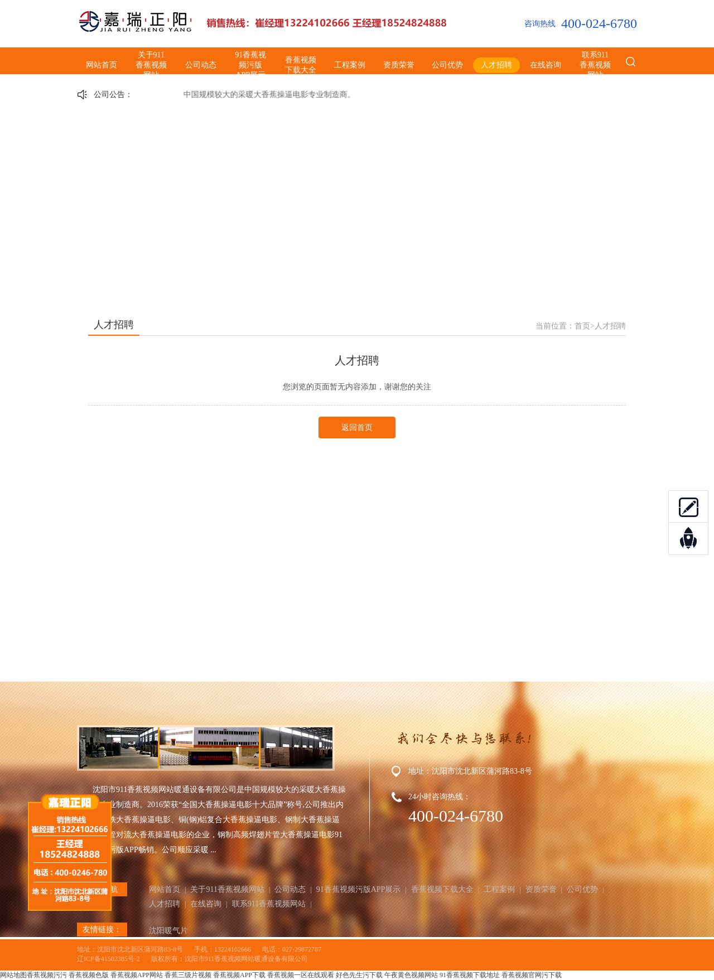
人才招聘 (496, 65)
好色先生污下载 (359, 975)
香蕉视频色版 (89, 975)
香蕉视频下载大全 (300, 65)
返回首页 (357, 427)
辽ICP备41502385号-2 (108, 959)
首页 (582, 326)
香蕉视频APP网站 (136, 975)
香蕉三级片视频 (188, 975)
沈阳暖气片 (168, 930)
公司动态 (200, 65)
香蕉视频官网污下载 (531, 975)
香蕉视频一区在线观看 (300, 975)
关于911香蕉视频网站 (151, 65)
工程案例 (349, 65)
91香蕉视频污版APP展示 (250, 65)
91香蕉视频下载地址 (470, 975)
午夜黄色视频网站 (411, 975)
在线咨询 (545, 65)
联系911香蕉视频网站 (595, 65)
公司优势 (447, 65)
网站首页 (101, 65)
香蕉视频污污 (47, 975)
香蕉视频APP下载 (239, 975)
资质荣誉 (398, 65)
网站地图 (13, 975)
